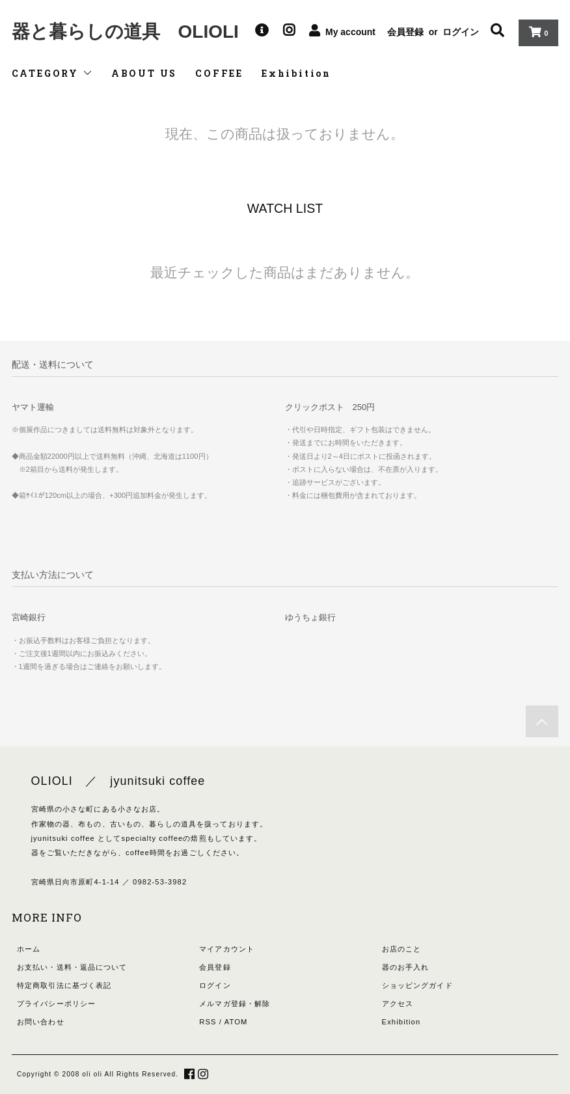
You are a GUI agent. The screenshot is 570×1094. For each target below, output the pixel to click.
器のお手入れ (405, 967)
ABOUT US (144, 73)
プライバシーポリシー (56, 1003)
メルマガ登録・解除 (234, 1003)
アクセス (397, 1003)
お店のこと (402, 949)
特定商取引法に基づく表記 (64, 985)
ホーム (28, 949)
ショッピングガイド (417, 985)
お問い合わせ (40, 1022)
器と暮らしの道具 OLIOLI (125, 31)
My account (350, 32)
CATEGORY (52, 73)
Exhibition (296, 73)
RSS (207, 1022)
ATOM (236, 1022)
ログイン (460, 32)
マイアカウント (226, 949)
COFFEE (219, 73)
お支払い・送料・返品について (72, 967)
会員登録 (405, 32)
